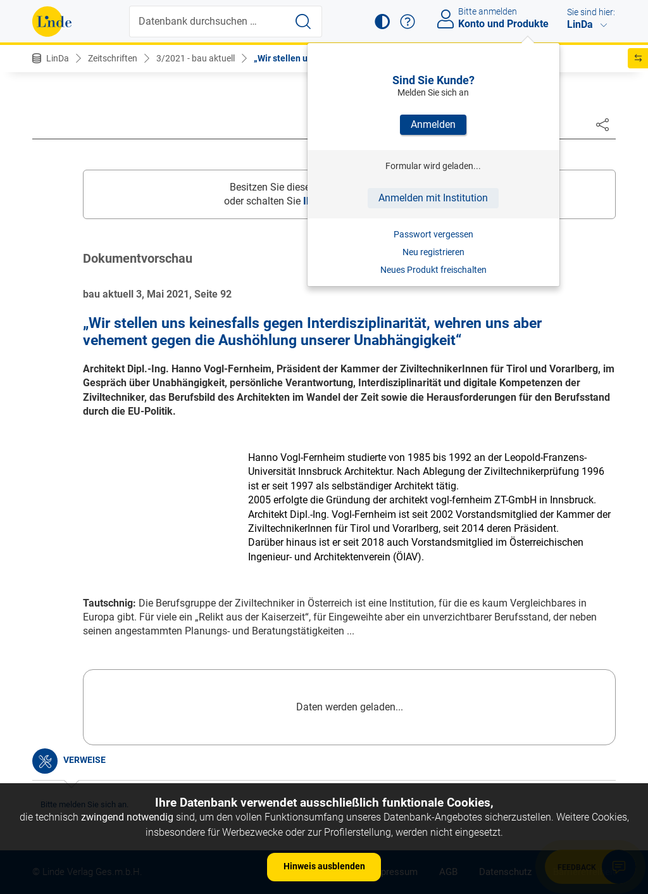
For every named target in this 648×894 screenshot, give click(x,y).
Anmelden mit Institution (433, 198)
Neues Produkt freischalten (433, 270)
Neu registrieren (433, 252)
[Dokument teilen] (602, 124)
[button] (382, 21)
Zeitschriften (112, 58)
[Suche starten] (303, 21)
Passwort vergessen (433, 234)
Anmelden (433, 124)
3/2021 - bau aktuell (195, 58)
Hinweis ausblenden (324, 866)
